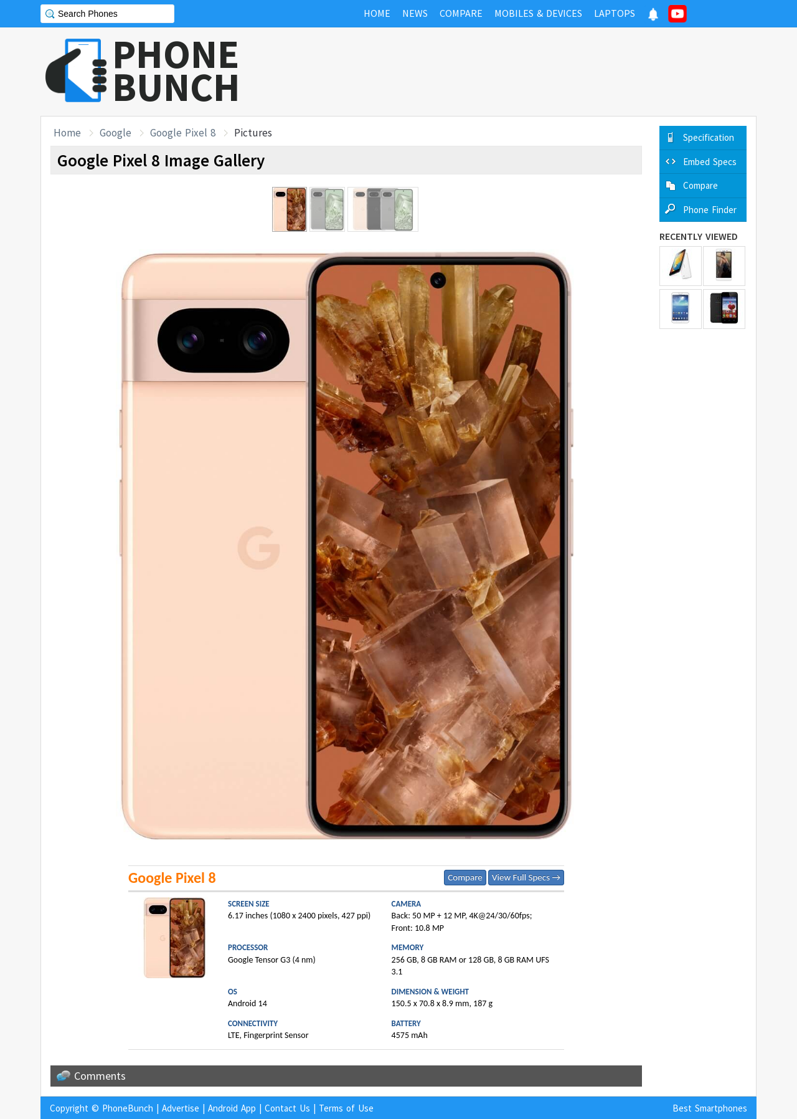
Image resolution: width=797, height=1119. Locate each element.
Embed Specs (710, 162)
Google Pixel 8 (182, 133)
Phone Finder (710, 210)
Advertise (180, 1108)
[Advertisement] (530, 72)
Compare (465, 877)
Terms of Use (346, 1108)
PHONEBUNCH (176, 70)
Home (67, 133)
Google (115, 133)
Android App (232, 1108)
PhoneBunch (127, 1108)
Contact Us (287, 1108)
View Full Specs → (526, 877)
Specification (708, 137)
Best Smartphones (709, 1108)
